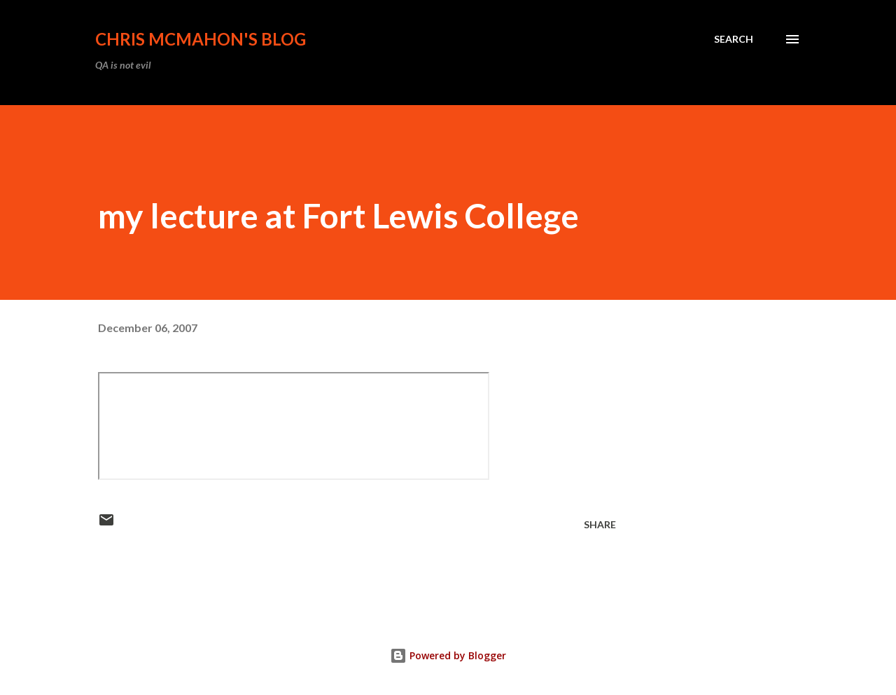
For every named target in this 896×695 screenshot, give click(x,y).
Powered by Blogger (448, 655)
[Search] (733, 39)
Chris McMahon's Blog (200, 39)
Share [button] (600, 524)
